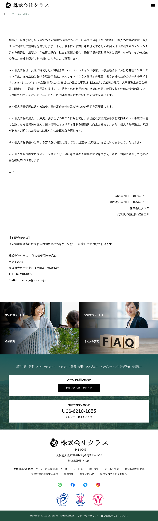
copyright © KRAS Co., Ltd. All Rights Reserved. (52, 516)
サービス (78, 469)
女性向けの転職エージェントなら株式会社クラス (40, 469)
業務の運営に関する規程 (44, 473)
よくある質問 (112, 469)
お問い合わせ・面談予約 (79, 388)
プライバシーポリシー (88, 516)
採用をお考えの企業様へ (113, 473)
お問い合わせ (87, 473)
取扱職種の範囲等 (135, 469)
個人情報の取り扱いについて (114, 516)
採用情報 (69, 473)
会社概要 (94, 469)
